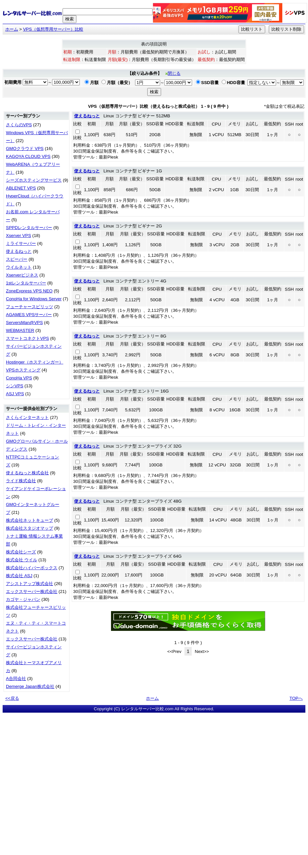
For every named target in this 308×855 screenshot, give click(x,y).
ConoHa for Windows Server (34, 298)
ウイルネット (19, 267)
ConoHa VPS (19, 377)
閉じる (173, 73)
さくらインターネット (27, 417)
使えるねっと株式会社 (27, 472)
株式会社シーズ (21, 551)
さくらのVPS (19, 124)
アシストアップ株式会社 (29, 583)
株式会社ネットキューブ (29, 520)
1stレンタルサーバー (26, 282)
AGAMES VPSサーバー (29, 314)
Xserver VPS (18, 235)
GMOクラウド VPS (24, 148)
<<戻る (12, 698)
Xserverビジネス (22, 275)
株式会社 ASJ (19, 575)
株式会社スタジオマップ (29, 528)
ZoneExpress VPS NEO (29, 290)
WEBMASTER (20, 330)
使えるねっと (19, 251)
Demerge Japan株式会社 (30, 686)
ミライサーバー (21, 243)
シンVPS (14, 385)
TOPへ (296, 698)
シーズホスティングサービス (34, 180)
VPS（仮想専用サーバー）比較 (53, 29)
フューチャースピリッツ (29, 306)
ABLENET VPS (21, 188)
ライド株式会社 (21, 480)
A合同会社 (16, 678)
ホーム (11, 29)
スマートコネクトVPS (27, 338)
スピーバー (16, 259)
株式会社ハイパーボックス (31, 567)
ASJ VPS (15, 393)
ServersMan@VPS (24, 322)
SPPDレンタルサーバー (29, 227)
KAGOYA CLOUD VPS (28, 156)
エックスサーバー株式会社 (31, 591)
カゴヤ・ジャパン (23, 599)
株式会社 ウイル (21, 559)
